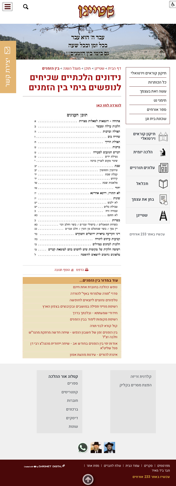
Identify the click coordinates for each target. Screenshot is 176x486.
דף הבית (114, 68)
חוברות (72, 401)
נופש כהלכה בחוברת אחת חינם (95, 287)
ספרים (72, 383)
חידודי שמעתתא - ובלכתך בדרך (95, 313)
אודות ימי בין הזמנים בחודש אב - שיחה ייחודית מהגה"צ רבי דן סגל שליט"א (73, 346)
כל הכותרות (157, 82)
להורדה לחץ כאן (109, 105)
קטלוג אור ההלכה (63, 377)
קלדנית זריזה (141, 377)
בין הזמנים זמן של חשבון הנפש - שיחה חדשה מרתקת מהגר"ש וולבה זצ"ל (73, 335)
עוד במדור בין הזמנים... (98, 280)
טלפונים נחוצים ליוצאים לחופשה (93, 300)
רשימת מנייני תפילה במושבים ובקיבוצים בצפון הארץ (79, 306)
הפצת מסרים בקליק (135, 385)
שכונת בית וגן (155, 119)
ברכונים (72, 409)
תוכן (87, 68)
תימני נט (160, 100)
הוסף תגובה (62, 269)
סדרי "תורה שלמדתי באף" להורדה (94, 293)
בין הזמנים (50, 68)
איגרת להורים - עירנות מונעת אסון (93, 354)
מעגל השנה (72, 68)
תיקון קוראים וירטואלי (148, 73)
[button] (26, 7)
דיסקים (72, 418)
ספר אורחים (156, 110)
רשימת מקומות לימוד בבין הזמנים (93, 319)
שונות (73, 427)
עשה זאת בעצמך (153, 91)
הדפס (80, 269)
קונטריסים (69, 392)
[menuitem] (147, 73)
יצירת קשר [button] (7, 67)
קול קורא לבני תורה (103, 326)
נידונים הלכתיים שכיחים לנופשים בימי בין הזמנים (75, 82)
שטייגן (99, 68)
